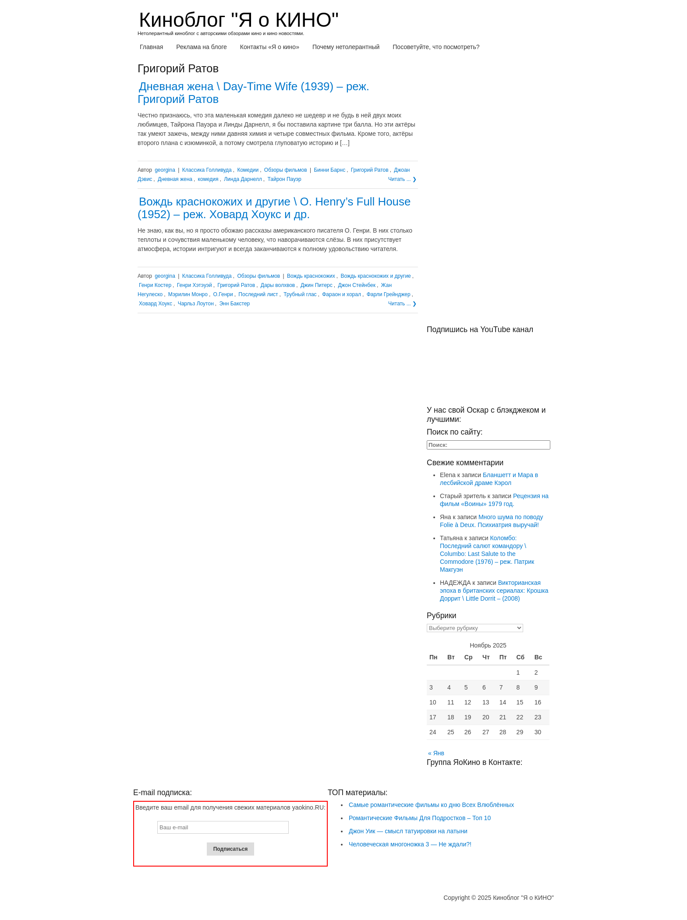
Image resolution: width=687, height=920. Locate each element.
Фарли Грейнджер (389, 294)
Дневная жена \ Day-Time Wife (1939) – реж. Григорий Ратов (253, 92)
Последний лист (258, 294)
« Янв (436, 753)
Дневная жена (175, 179)
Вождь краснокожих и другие (375, 276)
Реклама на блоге (201, 46)
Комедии (248, 170)
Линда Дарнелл (243, 179)
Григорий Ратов (370, 170)
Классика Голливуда (207, 170)
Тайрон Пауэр (284, 179)
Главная (151, 46)
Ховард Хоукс (155, 304)
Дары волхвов (278, 285)
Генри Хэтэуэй (194, 285)
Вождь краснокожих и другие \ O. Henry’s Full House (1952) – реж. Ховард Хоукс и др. (274, 207)
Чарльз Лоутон (196, 304)
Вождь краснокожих (311, 276)
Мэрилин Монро (188, 294)
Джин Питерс (317, 285)
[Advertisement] (488, 193)
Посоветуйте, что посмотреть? (436, 46)
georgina (165, 170)
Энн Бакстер (234, 304)
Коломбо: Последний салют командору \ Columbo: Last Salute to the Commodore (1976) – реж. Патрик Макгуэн (487, 553)
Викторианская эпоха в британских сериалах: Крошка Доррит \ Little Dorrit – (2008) (494, 590)
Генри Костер (155, 285)
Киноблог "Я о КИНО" (239, 19)
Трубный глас (299, 294)
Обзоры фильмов (285, 170)
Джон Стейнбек (356, 285)
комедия (208, 179)
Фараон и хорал (341, 294)
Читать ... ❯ (402, 179)
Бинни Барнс (329, 170)
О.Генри (223, 294)
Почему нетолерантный (345, 46)
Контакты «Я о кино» (269, 46)
